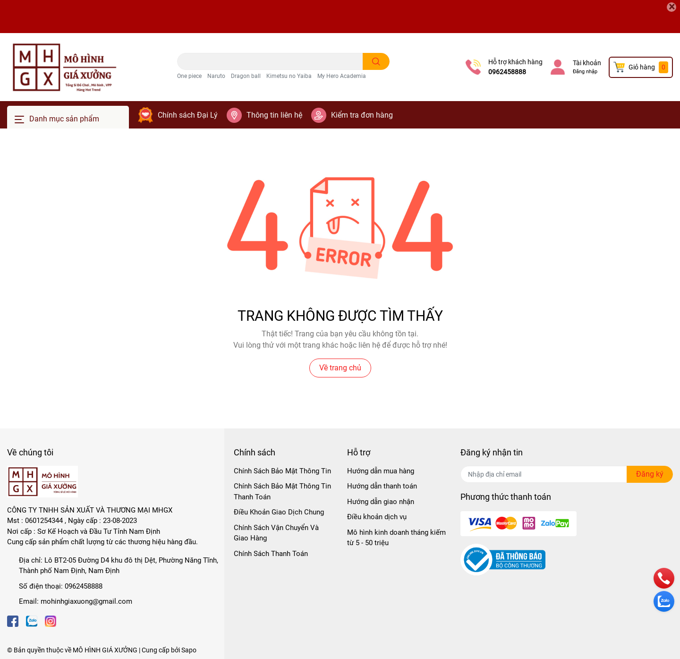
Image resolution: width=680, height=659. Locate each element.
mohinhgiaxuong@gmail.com (86, 601)
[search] (376, 61)
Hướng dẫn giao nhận (380, 501)
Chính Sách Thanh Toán (271, 553)
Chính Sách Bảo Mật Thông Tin (282, 471)
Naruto (216, 76)
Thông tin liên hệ (274, 115)
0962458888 (507, 72)
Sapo (188, 650)
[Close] (671, 7)
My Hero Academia (341, 76)
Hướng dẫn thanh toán (382, 486)
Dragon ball (246, 76)
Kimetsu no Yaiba (289, 76)
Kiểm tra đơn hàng (362, 115)
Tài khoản (587, 63)
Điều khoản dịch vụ (377, 517)
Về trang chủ (340, 367)
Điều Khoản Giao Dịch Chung (279, 512)
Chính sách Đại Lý (188, 115)
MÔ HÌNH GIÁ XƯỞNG (105, 650)
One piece (189, 76)
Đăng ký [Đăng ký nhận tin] (649, 474)
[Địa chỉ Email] (566, 474)
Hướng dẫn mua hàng (380, 471)
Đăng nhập (585, 71)
